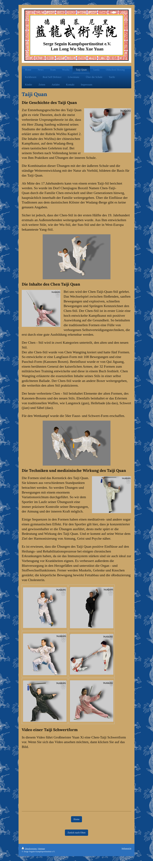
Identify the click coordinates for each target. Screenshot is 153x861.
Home (77, 819)
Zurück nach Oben (76, 832)
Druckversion (29, 848)
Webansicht (126, 848)
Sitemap (41, 848)
